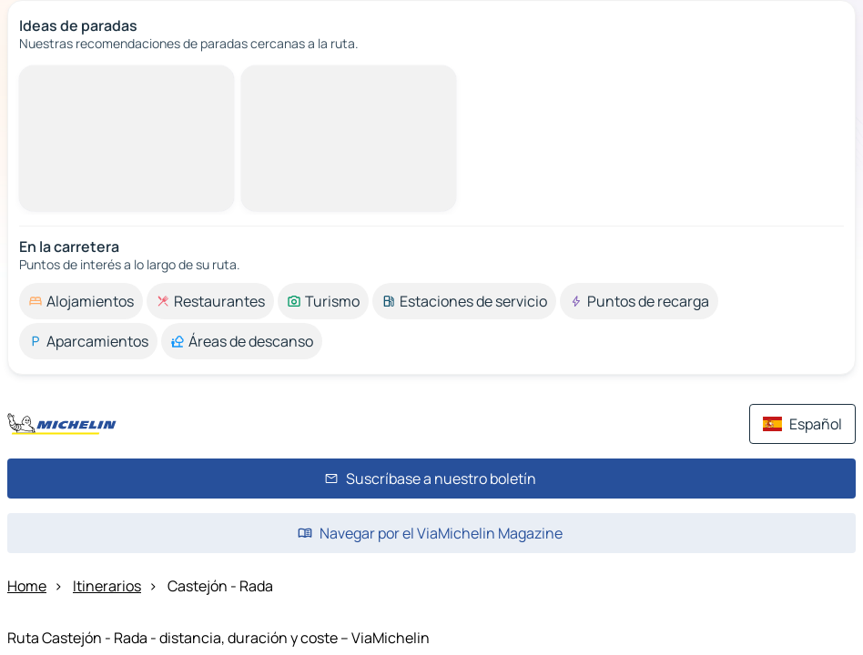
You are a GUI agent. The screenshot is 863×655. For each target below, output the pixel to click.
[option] (81, 301)
